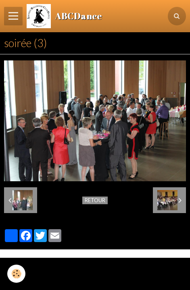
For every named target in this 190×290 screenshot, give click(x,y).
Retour (95, 200)
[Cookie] (16, 274)
